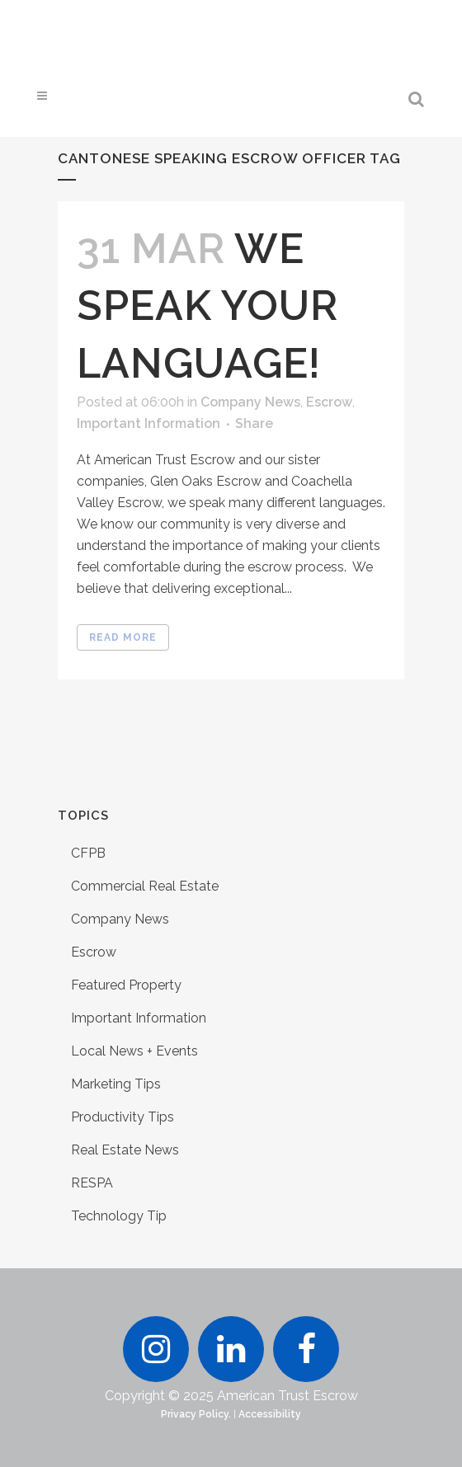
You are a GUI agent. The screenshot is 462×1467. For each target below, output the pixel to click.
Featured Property (126, 985)
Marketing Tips (116, 1084)
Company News (250, 402)
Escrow (329, 402)
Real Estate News (125, 1150)
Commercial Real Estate (145, 886)
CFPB (88, 853)
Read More (123, 637)
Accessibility (269, 1414)
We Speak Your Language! (207, 305)
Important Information (148, 423)
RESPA (92, 1183)
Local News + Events (134, 1051)
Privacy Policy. (196, 1414)
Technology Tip (119, 1216)
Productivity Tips (122, 1117)
